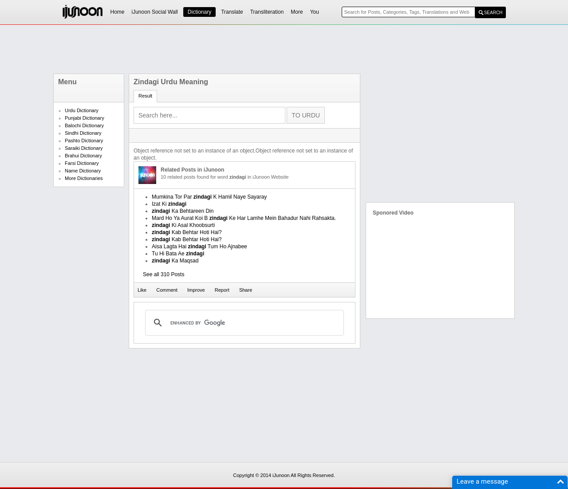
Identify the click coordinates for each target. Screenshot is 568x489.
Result (145, 95)
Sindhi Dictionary (83, 133)
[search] (243, 322)
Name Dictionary (83, 170)
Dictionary (199, 12)
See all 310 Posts (163, 274)
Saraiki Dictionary (84, 148)
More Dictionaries (84, 178)
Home (117, 12)
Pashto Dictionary (84, 140)
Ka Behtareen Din (182, 211)
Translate (232, 12)
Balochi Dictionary (84, 125)
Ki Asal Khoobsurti (183, 225)
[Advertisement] (284, 49)
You (314, 12)
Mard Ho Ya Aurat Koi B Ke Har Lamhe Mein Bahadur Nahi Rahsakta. (244, 218)
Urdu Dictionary (82, 110)
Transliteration (267, 12)
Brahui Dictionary (83, 155)
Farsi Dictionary (82, 163)
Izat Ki (169, 204)
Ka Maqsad (175, 261)
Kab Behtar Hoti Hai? (186, 232)
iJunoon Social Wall (155, 12)
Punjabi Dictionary (84, 118)
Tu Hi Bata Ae (178, 253)
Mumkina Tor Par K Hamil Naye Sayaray (209, 197)
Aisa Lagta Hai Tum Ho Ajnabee (199, 246)
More (297, 12)
